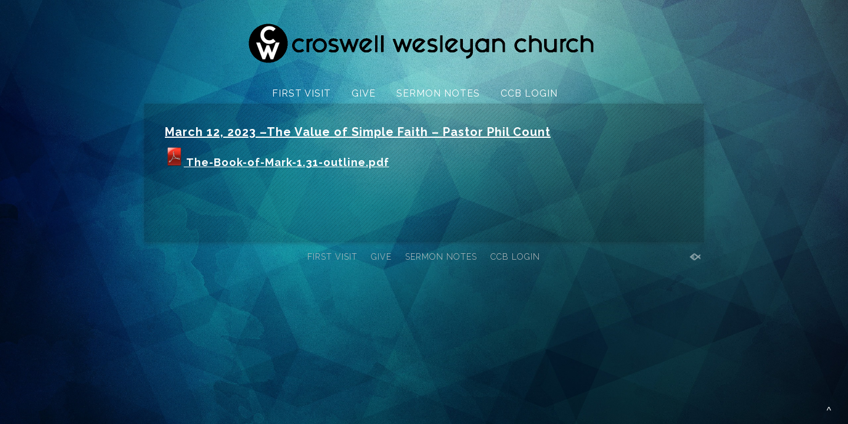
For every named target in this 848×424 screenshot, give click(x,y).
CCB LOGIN (529, 93)
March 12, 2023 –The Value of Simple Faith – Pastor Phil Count (358, 132)
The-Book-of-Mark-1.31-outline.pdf (277, 162)
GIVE (364, 93)
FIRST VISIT (301, 93)
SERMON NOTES (438, 93)
